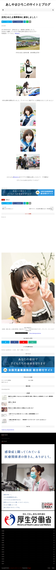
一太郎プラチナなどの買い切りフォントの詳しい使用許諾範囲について (23, 413)
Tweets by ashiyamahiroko (7, 429)
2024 (28, 535)
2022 (28, 540)
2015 (28, 554)
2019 (28, 545)
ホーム (2, 14)
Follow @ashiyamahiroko (35, 333)
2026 (28, 531)
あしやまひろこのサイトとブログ (28, 4)
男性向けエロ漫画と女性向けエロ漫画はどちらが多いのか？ (21, 408)
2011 (28, 563)
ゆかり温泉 (30, 380)
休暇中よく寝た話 (12, 402)
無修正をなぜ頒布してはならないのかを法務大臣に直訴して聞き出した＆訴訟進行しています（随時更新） (31, 396)
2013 (28, 559)
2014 (28, 556)
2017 (28, 549)
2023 (28, 538)
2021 (28, 542)
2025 (28, 533)
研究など (6, 14)
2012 (28, 561)
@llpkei (17, 33)
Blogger (29, 568)
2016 (28, 552)
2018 (28, 547)
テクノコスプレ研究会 (6, 380)
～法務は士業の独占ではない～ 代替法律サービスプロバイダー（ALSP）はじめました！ (27, 419)
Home (49, 568)
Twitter (53, 568)
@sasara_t (16, 177)
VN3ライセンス (4, 382)
